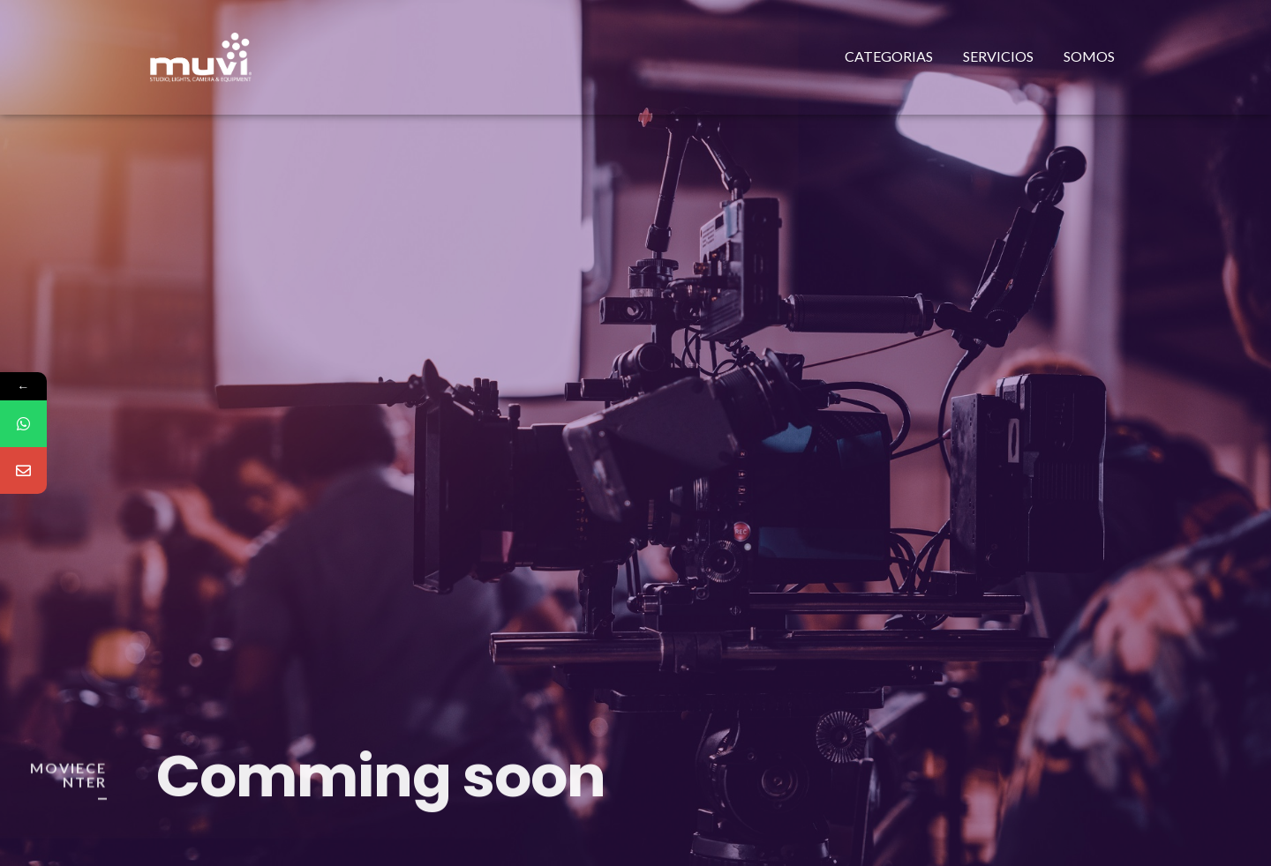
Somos (1089, 56)
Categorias (889, 56)
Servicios (998, 56)
